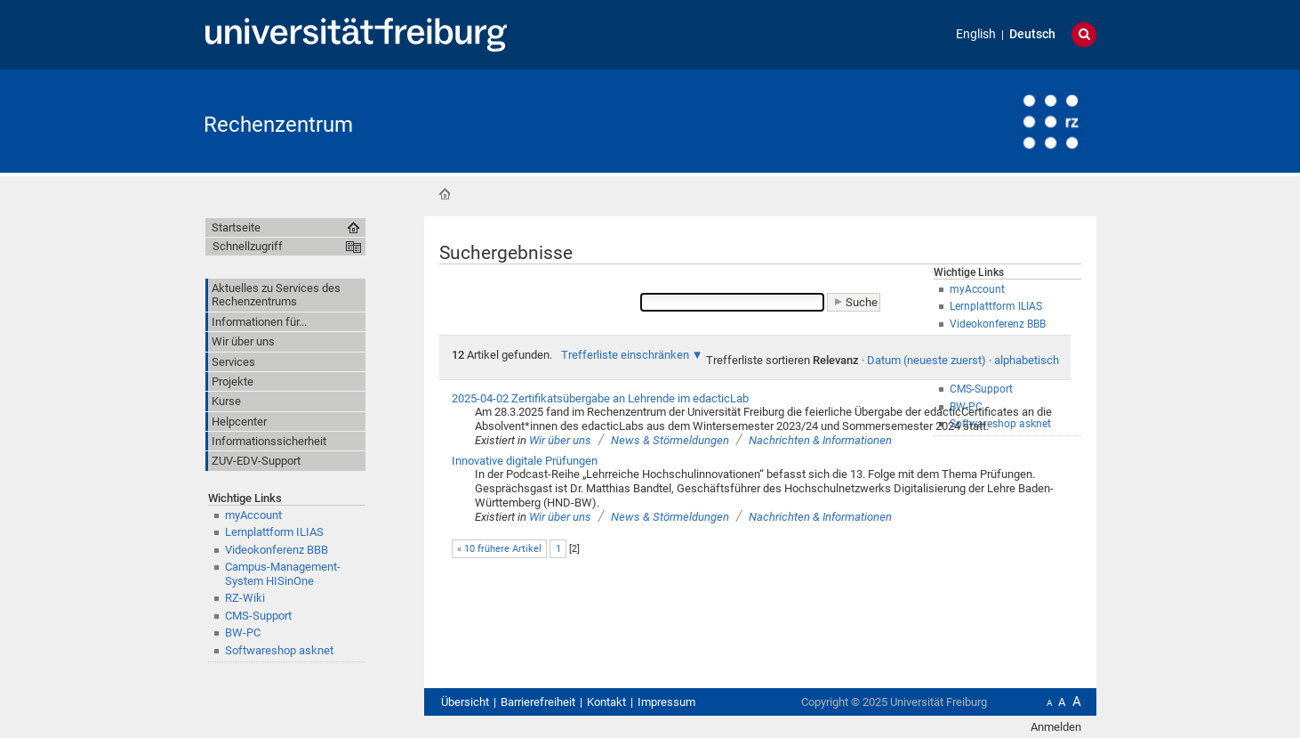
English (976, 34)
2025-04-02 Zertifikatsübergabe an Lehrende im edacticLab (600, 398)
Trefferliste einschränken (625, 354)
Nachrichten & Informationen (820, 440)
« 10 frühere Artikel (499, 549)
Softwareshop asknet (279, 650)
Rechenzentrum (278, 124)
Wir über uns (560, 440)
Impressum (666, 702)
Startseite (444, 194)
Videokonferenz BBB (276, 549)
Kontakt (606, 702)
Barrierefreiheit (538, 702)
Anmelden (1056, 727)
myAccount (253, 515)
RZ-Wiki (245, 597)
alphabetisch (1026, 360)
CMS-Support (258, 615)
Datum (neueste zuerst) (926, 360)
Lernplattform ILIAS (274, 532)
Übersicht (465, 702)
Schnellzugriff (248, 246)
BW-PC (243, 632)
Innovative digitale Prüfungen (525, 460)
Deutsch (1032, 34)
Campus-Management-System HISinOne (283, 573)
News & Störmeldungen (670, 440)
